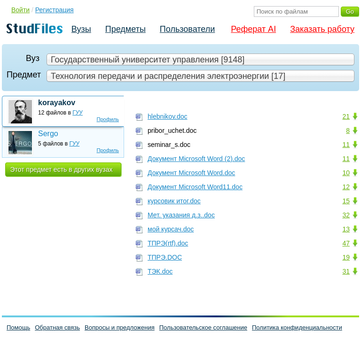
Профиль (108, 119)
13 (346, 229)
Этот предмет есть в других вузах (61, 169)
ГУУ (77, 112)
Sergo (48, 134)
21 (346, 116)
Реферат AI (253, 29)
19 (346, 257)
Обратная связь (57, 327)
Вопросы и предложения (120, 327)
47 (346, 243)
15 (346, 201)
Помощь (18, 327)
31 (346, 271)
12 (346, 187)
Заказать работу (322, 29)
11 (346, 144)
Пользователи (187, 29)
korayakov (56, 103)
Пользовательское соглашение (203, 327)
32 (346, 215)
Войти (20, 10)
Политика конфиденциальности (297, 327)
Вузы (81, 29)
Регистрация (54, 10)
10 (346, 173)
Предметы (125, 29)
